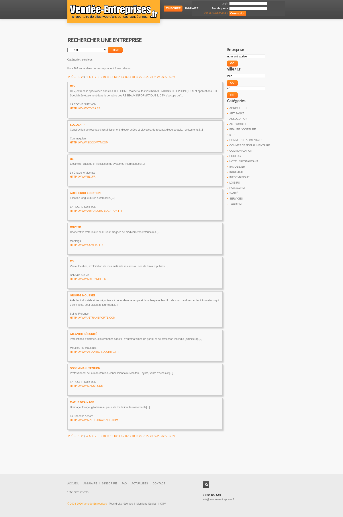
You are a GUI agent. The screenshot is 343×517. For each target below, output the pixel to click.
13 (115, 76)
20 (140, 76)
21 (144, 76)
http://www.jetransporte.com (93, 317)
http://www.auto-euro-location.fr (96, 210)
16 (126, 76)
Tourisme (236, 204)
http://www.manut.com (87, 386)
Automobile (238, 124)
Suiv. (172, 76)
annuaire (90, 483)
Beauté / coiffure (242, 129)
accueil (73, 483)
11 (107, 76)
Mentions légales (146, 503)
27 (166, 76)
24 (155, 76)
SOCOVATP (77, 124)
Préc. (72, 76)
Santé (233, 193)
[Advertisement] (140, 463)
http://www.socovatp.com (89, 142)
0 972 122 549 (212, 495)
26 (162, 76)
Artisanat (236, 113)
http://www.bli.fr (83, 176)
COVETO (75, 227)
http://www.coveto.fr (86, 245)
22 (147, 76)
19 (136, 76)
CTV (72, 86)
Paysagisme (238, 188)
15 (122, 76)
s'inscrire (109, 483)
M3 (72, 261)
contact (159, 483)
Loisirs (234, 182)
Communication (240, 150)
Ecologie (236, 156)
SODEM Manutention (85, 368)
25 (158, 76)
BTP (232, 134)
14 (118, 76)
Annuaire (191, 8)
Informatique (239, 177)
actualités (139, 483)
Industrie (236, 172)
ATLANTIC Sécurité (83, 334)
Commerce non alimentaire (249, 145)
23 (151, 76)
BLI (72, 159)
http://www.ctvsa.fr (85, 108)
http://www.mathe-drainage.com (94, 420)
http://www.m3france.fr (88, 279)
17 (129, 76)
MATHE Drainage (82, 402)
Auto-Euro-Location (85, 193)
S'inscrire (173, 8)
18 (133, 76)
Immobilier (237, 166)
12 (111, 76)
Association (238, 118)
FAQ (124, 483)
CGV (163, 503)
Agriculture (238, 108)
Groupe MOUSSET (83, 295)
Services (236, 198)
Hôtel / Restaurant (243, 161)
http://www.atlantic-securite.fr (94, 351)
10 (104, 76)
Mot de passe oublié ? (215, 13)
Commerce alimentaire (246, 140)
